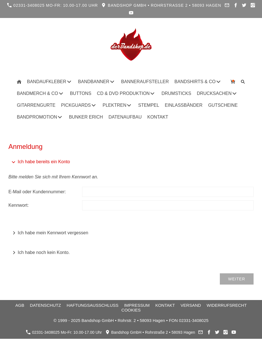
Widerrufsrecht (227, 305)
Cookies (131, 310)
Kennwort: (18, 205)
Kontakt (165, 305)
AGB (19, 305)
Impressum (137, 305)
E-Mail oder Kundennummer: (37, 191)
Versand (190, 305)
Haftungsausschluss (92, 305)
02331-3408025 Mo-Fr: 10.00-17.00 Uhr (52, 5)
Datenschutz (45, 305)
